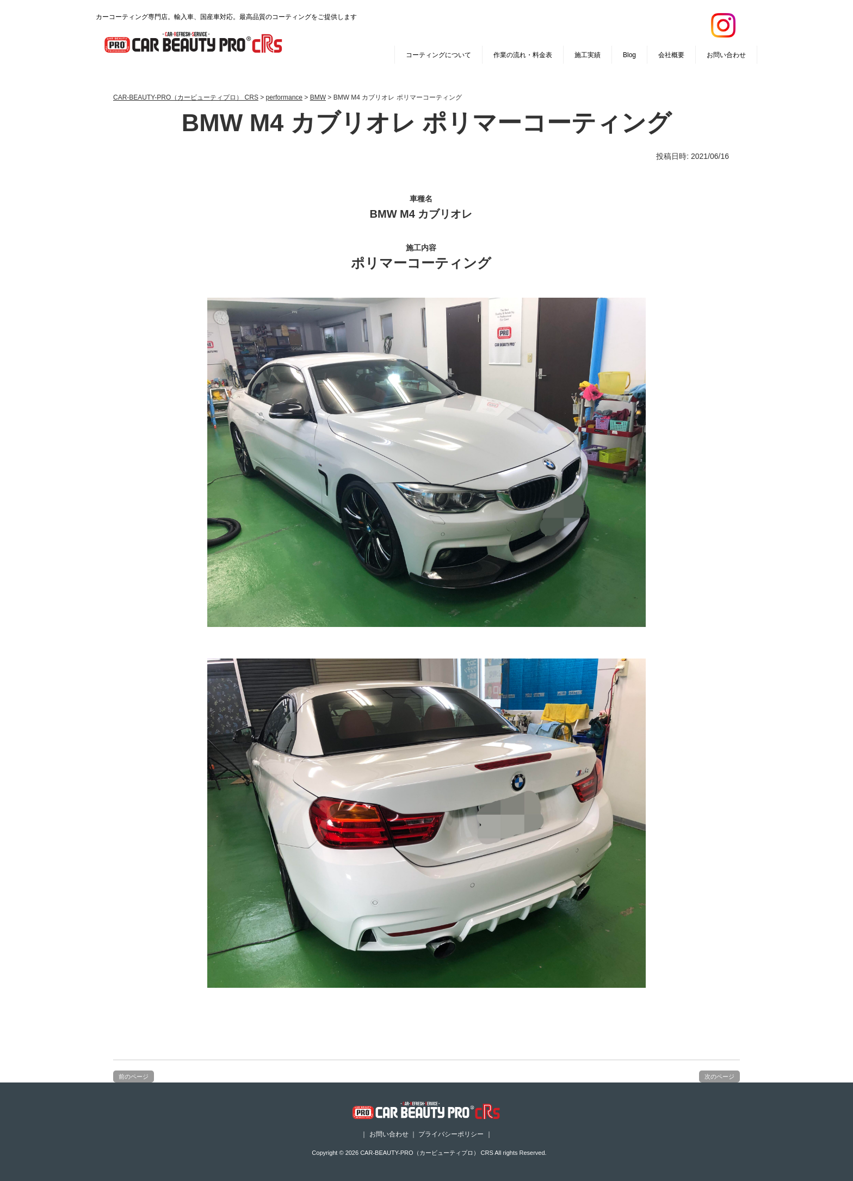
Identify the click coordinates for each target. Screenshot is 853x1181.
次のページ (719, 1076)
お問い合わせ (726, 55)
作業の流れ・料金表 (522, 55)
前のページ (134, 1076)
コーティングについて (438, 55)
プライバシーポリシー (451, 1134)
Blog (629, 55)
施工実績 (587, 55)
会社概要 (671, 55)
